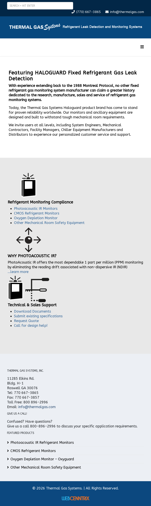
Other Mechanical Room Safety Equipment (49, 223)
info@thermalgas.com (127, 12)
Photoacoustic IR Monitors (35, 208)
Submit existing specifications (38, 316)
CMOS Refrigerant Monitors (36, 213)
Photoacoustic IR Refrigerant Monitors (42, 442)
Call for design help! (31, 325)
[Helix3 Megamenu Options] (142, 47)
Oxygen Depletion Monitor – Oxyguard (42, 459)
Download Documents (32, 311)
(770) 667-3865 (88, 12)
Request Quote (26, 321)
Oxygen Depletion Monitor (36, 218)
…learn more (18, 272)
